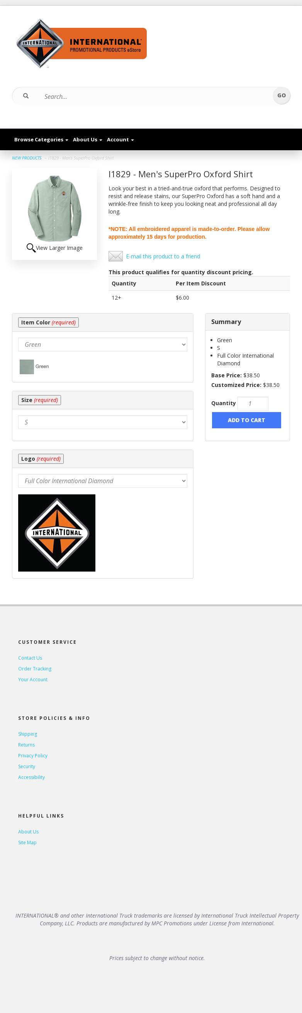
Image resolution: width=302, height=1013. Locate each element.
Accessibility (31, 777)
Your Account (33, 679)
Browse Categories (41, 139)
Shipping (27, 734)
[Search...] (146, 96)
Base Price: (226, 375)
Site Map (27, 842)
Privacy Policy (33, 755)
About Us (87, 139)
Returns (26, 745)
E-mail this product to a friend (163, 256)
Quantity (223, 403)
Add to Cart (246, 420)
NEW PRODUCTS (27, 158)
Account (120, 139)
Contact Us (30, 658)
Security (26, 766)
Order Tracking (34, 668)
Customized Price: (236, 385)
